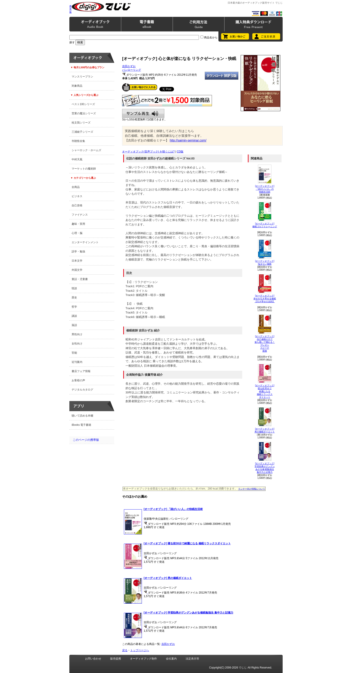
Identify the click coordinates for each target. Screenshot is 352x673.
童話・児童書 (80, 279)
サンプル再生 (143, 113)
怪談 (74, 288)
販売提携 (115, 658)
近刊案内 (77, 362)
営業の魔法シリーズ (84, 113)
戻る (125, 650)
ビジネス (77, 196)
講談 (74, 316)
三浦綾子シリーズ (82, 131)
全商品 (76, 187)
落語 (74, 325)
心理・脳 (77, 233)
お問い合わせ (93, 658)
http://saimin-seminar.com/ (188, 140)
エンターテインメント (85, 242)
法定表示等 (192, 658)
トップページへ (139, 650)
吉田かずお (129, 66)
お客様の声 (78, 380)
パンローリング (131, 69)
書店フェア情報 (81, 371)
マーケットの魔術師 (84, 168)
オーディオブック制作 (143, 658)
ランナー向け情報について (251, 489)
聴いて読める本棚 (82, 415)
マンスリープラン (82, 76)
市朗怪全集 (78, 141)
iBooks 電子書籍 (81, 424)
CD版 (180, 151)
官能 (74, 352)
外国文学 (77, 269)
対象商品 (77, 85)
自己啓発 (77, 205)
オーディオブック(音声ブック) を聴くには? (148, 151)
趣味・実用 (78, 223)
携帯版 (70, 9)
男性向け (77, 334)
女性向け (77, 343)
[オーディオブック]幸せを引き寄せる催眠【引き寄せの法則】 (264, 298)
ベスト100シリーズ (83, 104)
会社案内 (171, 658)
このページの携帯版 (86, 439)
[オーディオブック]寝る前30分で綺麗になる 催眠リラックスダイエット (264, 391)
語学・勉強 (78, 251)
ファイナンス (80, 214)
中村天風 (77, 159)
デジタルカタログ (82, 389)
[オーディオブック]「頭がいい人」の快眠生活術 (264, 189)
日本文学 (77, 260)
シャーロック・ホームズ (86, 150)
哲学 (74, 306)
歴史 (74, 297)
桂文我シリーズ (81, 122)
